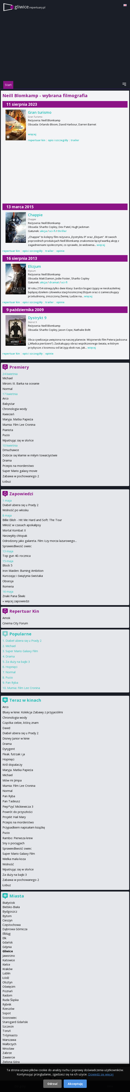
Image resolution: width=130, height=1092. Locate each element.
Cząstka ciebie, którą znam (20, 723)
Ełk (4, 938)
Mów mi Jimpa (12, 780)
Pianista (7, 430)
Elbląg (6, 934)
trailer (75, 140)
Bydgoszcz (9, 911)
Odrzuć (52, 1084)
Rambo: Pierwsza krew (17, 838)
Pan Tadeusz (11, 801)
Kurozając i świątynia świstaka (22, 576)
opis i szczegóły (58, 140)
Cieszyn (7, 920)
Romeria (8, 586)
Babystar (8, 404)
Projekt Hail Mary (14, 817)
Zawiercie (8, 1057)
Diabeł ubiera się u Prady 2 (20, 505)
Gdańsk (7, 942)
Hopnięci (11, 667)
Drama (7, 460)
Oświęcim (8, 986)
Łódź (5, 978)
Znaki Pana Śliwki (13, 596)
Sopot (6, 1013)
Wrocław (8, 1048)
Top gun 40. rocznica (16, 556)
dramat (54, 282)
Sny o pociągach (13, 843)
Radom (7, 995)
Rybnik (6, 1004)
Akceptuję (75, 1084)
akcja (43, 231)
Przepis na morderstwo (18, 466)
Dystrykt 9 (37, 317)
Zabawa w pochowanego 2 (20, 476)
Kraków (7, 969)
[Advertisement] (65, 173)
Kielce (6, 964)
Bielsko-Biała (11, 907)
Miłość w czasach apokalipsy (21, 525)
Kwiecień (8, 414)
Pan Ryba (12, 682)
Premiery (19, 367)
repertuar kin (36, 140)
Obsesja (7, 581)
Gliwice (7, 951)
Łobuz (6, 481)
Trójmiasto (10, 1035)
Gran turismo (39, 112)
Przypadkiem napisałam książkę (23, 827)
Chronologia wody (14, 409)
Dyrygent (8, 749)
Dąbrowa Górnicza (14, 929)
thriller (62, 231)
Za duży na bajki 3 (18, 662)
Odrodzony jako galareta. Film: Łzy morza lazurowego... (39, 541)
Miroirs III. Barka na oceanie (20, 383)
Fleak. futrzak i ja (13, 754)
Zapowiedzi (21, 493)
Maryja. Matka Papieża (17, 419)
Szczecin (8, 1026)
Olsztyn (7, 982)
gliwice (29, 7)
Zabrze (7, 1053)
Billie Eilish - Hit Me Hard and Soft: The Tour (32, 520)
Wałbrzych (9, 1044)
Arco (5, 398)
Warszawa (9, 1040)
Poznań (7, 991)
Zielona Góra (11, 1062)
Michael (7, 378)
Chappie (35, 214)
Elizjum (34, 266)
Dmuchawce (10, 450)
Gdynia (7, 947)
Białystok (8, 903)
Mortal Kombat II (14, 530)
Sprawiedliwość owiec (17, 546)
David (6, 728)
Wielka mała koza (14, 859)
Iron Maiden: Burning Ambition (22, 571)
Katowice (8, 960)
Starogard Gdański (15, 1022)
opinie (60, 251)
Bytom (7, 916)
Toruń (6, 1031)
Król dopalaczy (12, 765)
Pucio (6, 435)
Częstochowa (11, 925)
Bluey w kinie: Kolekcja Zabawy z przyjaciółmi (32, 712)
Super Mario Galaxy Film (22, 651)
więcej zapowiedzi (17, 601)
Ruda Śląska (10, 1000)
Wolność (8, 864)
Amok (6, 618)
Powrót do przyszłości (17, 812)
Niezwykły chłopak (14, 536)
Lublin (6, 973)
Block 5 (7, 565)
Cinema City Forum (15, 623)
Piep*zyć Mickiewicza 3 (17, 806)
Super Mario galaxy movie (19, 471)
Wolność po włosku (15, 510)
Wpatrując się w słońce (18, 440)
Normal (7, 389)
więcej (32, 134)
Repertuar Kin (24, 611)
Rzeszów (8, 1009)
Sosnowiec (9, 1018)
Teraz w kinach (25, 700)
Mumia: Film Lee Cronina (18, 425)
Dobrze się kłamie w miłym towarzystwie (29, 455)
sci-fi (52, 231)
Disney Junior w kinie (16, 738)
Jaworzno (8, 956)
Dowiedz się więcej (100, 1074)
